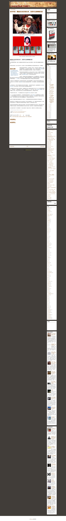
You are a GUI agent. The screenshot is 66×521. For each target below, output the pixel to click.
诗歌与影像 (49, 271)
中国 (26, 116)
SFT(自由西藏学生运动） (51, 164)
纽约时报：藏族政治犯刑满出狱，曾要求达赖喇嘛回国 (51, 100)
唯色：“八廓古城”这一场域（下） (51, 90)
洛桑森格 (49, 257)
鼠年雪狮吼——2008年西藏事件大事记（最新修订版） (53, 447)
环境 (48, 240)
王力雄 (48, 276)
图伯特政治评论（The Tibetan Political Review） (51, 155)
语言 (48, 303)
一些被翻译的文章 (50, 293)
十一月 (50, 80)
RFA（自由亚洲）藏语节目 (51, 159)
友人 (48, 302)
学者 (48, 291)
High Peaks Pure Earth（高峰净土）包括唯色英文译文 (51, 139)
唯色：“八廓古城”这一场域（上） (51, 93)
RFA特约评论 (49, 318)
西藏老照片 (49, 183)
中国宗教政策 (49, 312)
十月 (49, 81)
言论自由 (49, 292)
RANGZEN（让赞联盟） (51, 152)
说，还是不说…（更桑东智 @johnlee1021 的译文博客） (51, 174)
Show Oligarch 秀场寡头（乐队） (52, 189)
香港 (48, 287)
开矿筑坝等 (49, 247)
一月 (49, 110)
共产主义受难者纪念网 (50, 165)
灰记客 (48, 177)
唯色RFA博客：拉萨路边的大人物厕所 (51, 97)
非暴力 (48, 230)
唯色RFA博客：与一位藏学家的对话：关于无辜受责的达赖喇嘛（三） (53, 487)
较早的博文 (42, 146)
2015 (49, 78)
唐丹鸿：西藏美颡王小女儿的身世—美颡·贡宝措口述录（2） (53, 398)
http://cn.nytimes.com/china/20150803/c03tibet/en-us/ (19, 111)
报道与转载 (14, 116)
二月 (49, 109)
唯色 (48, 278)
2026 (49, 66)
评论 (49, 17)
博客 (48, 216)
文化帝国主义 (49, 281)
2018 (49, 75)
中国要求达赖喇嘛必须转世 (13, 72)
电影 (48, 225)
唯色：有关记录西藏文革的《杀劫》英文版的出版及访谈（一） (53, 334)
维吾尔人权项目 (49, 197)
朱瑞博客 (49, 173)
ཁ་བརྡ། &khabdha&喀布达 (50, 181)
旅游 (48, 256)
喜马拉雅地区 (49, 286)
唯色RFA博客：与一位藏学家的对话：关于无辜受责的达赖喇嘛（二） (53, 507)
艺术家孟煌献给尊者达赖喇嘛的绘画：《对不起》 (51, 102)
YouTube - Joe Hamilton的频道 (51, 193)
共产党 (48, 236)
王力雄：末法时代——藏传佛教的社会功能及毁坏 (51, 96)
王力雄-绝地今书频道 (50, 132)
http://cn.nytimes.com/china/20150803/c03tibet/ (18, 112)
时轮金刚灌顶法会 (50, 272)
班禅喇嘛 (49, 210)
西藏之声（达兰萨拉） (50, 160)
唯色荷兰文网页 (49, 142)
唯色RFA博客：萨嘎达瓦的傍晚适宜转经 (53, 429)
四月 (49, 107)
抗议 (48, 250)
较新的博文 (12, 146)
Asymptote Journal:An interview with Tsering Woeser (53, 480)
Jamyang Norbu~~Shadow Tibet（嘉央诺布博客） (51, 167)
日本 (48, 266)
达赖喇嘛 (49, 220)
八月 (49, 83)
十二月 (50, 79)
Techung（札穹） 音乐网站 (51, 190)
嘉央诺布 (49, 245)
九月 (49, 82)
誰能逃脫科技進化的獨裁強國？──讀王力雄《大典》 (53, 345)
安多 (48, 209)
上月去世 (17, 78)
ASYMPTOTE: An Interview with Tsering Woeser (53, 474)
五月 (49, 106)
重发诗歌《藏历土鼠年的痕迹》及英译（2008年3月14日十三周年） (53, 353)
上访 (48, 267)
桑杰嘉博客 (49, 176)
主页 (27, 146)
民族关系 (49, 262)
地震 (48, 224)
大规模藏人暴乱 (25, 74)
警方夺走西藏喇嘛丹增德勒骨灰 (14, 70)
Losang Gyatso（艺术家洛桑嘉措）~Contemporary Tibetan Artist (52, 192)
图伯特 (24, 116)
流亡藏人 (49, 255)
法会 (48, 226)
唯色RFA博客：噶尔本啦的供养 (53, 417)
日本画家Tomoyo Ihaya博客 (51, 178)
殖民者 (48, 307)
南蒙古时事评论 (49, 198)
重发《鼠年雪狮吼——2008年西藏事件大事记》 (53, 456)
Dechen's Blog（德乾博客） (51, 170)
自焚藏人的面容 (49, 186)
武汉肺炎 (49, 282)
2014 (49, 111)
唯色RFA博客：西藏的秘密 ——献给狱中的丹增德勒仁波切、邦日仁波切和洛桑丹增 (53, 437)
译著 (48, 298)
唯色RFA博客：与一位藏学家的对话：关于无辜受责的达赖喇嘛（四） (53, 497)
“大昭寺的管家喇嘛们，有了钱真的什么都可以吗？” (51, 85)
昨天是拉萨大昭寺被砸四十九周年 (51, 92)
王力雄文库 (49, 131)
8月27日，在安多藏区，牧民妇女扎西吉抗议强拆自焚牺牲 (51, 88)
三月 (49, 108)
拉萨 (48, 251)
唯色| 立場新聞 (49, 141)
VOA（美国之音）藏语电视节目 (51, 158)
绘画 (48, 241)
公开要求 (41, 68)
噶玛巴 (48, 231)
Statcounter (49, 122)
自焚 (48, 313)
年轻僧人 (29, 92)
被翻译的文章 (49, 215)
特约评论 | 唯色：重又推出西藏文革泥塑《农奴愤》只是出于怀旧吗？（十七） (53, 372)
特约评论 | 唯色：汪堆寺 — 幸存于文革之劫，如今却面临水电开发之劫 (53, 362)
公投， (48, 235)
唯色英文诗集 (49, 147)
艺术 (48, 297)
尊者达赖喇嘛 (49, 314)
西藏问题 (49, 283)
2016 (49, 77)
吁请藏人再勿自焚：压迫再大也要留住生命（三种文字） (53, 465)
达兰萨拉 (49, 221)
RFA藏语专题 (49, 317)
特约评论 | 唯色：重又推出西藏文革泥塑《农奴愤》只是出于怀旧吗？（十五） (53, 408)
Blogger (32, 519)
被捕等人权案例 (18, 116)
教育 (48, 246)
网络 (48, 277)
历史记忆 (49, 252)
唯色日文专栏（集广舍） (51, 146)
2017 (49, 76)
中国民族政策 (29, 116)
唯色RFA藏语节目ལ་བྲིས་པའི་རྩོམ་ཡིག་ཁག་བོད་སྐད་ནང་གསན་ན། (52, 136)
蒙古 (48, 261)
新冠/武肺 (49, 288)
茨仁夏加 (49, 219)
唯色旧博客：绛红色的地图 (51, 138)
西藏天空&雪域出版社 (50, 182)
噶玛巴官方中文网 (50, 151)
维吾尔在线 (49, 196)
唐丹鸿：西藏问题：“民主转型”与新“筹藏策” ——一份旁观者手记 (53, 382)
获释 (41, 67)
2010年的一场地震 (39, 89)
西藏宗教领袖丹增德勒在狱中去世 (14, 71)
